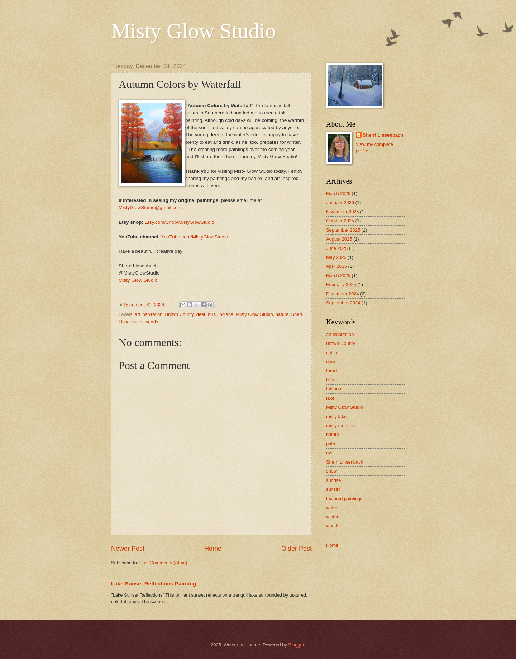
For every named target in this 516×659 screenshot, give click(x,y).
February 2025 (341, 284)
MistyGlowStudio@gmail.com (150, 207)
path (330, 443)
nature (282, 314)
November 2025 (342, 211)
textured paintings (344, 498)
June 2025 (337, 248)
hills (212, 314)
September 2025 (343, 230)
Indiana (225, 314)
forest (332, 370)
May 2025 (336, 257)
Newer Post (127, 548)
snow (331, 471)
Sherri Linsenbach (383, 135)
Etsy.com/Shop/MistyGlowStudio (179, 222)
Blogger (296, 645)
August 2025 (339, 239)
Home (212, 548)
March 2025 (338, 275)
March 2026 (338, 193)
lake (330, 398)
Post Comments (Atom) (163, 562)
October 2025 (340, 220)
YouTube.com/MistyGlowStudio (194, 237)
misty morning (340, 425)
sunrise (333, 480)
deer (200, 314)
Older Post (296, 548)
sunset (333, 489)
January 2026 (340, 202)
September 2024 (343, 302)
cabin (331, 352)
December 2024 (342, 294)
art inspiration (148, 314)
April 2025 (336, 266)
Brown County (179, 314)
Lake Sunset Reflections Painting (153, 583)
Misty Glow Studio (193, 31)
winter (332, 516)
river (330, 452)
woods (151, 321)
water (331, 507)
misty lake (336, 416)
